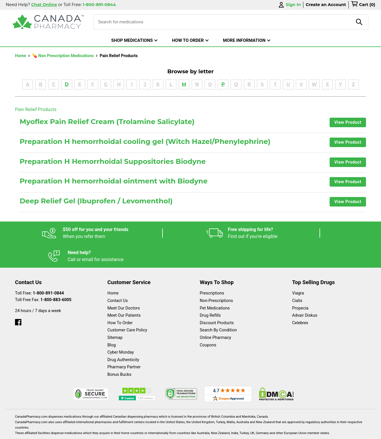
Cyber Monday (120, 329)
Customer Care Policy (127, 307)
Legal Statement (240, 431)
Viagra (298, 270)
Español (183, 431)
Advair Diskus (304, 292)
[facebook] (18, 297)
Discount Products (217, 299)
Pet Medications (215, 285)
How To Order (120, 299)
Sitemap (115, 314)
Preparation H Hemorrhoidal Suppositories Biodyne (113, 161)
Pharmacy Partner (124, 344)
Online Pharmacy (215, 314)
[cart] (363, 5)
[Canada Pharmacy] (48, 22)
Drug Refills (210, 292)
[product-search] (359, 21)
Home (21, 55)
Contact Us (117, 277)
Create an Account (326, 4)
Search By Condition (218, 307)
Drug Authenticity (123, 336)
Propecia (300, 285)
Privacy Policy (278, 431)
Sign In (289, 4)
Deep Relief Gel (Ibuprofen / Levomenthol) (96, 201)
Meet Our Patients (124, 292)
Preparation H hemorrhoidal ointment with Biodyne (114, 181)
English (208, 431)
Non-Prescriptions (216, 277)
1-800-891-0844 (48, 270)
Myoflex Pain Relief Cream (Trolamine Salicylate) (107, 122)
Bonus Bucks (119, 351)
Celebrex (300, 299)
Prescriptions (212, 270)
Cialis (297, 277)
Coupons (208, 322)
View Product (347, 122)
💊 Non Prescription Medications (63, 55)
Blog (111, 322)
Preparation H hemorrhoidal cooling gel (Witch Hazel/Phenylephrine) (145, 142)
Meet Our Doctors (123, 285)
